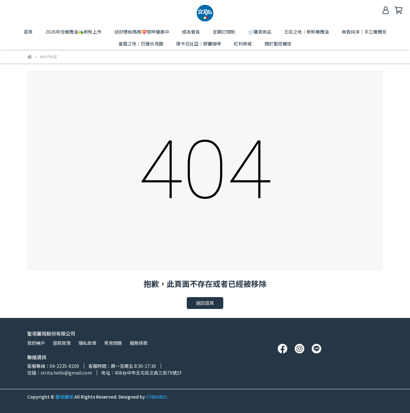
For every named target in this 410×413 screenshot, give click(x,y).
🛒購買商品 (259, 31)
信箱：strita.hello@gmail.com (59, 372)
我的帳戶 (36, 343)
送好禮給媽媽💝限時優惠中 (141, 31)
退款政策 (62, 343)
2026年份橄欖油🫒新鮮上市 (73, 31)
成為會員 (191, 31)
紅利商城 (243, 43)
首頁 (28, 31)
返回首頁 (205, 303)
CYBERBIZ (156, 396)
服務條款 (139, 343)
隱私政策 (87, 343)
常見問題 (113, 343)
